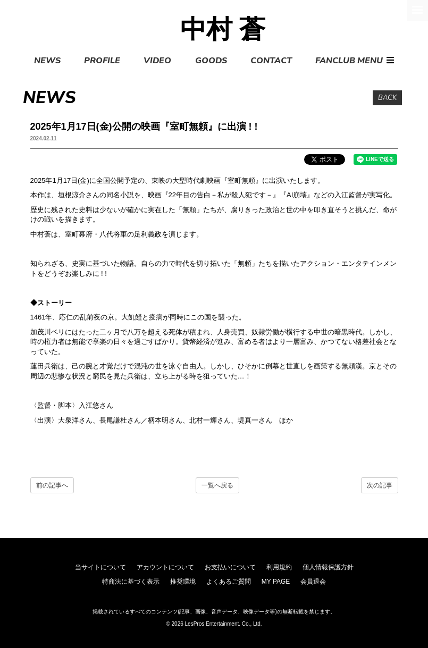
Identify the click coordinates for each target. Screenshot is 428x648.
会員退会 (313, 581)
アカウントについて (165, 567)
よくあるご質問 (228, 581)
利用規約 (279, 567)
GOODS (211, 60)
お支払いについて (230, 567)
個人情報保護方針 (328, 567)
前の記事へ (52, 485)
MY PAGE (276, 581)
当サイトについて (100, 567)
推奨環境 (183, 581)
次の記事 (379, 485)
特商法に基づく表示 (131, 581)
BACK (387, 98)
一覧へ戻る (217, 485)
